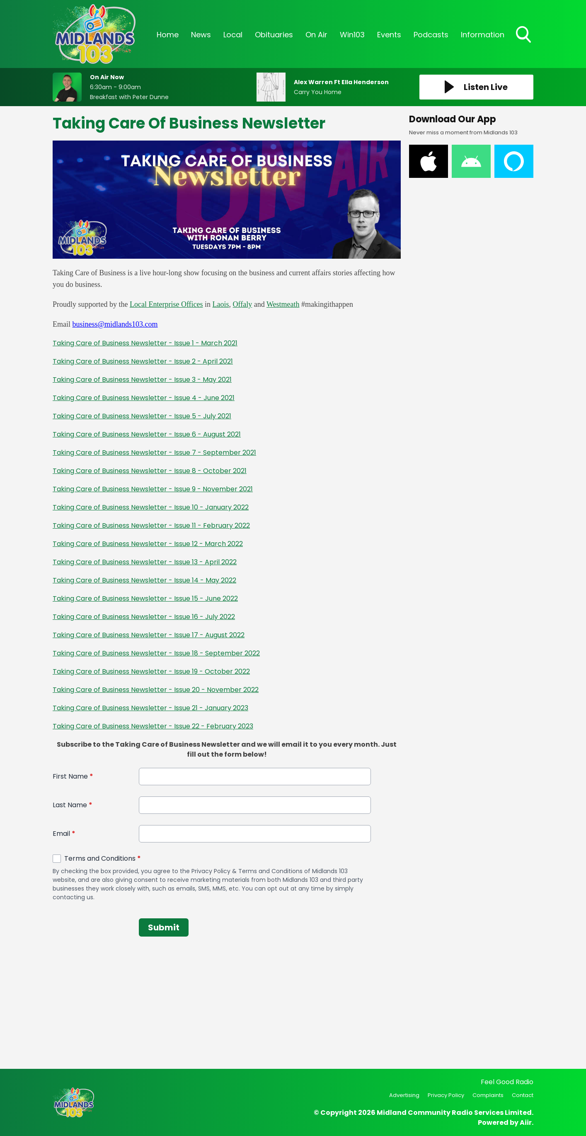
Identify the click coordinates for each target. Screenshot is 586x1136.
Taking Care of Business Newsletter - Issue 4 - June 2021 (144, 398)
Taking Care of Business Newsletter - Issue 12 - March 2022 (148, 544)
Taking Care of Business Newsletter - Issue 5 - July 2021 (142, 416)
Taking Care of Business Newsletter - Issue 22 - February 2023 (153, 726)
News (201, 34)
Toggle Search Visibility (524, 35)
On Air (316, 34)
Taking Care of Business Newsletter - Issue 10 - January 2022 (151, 507)
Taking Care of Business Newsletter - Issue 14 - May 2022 (144, 580)
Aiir (526, 1122)
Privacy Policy (446, 1095)
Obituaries (274, 34)
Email (64, 833)
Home (168, 34)
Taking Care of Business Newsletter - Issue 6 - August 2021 (147, 434)
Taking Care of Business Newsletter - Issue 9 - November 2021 (153, 489)
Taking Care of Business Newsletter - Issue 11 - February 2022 (151, 525)
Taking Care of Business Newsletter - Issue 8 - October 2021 (150, 471)
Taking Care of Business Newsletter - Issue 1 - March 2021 (145, 343)
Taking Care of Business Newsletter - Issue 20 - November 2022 (156, 689)
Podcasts (431, 34)
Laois (221, 304)
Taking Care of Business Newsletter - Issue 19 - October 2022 (151, 671)
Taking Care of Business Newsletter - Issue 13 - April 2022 (145, 562)
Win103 (352, 34)
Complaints (488, 1095)
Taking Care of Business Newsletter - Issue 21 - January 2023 (150, 708)
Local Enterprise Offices (166, 304)
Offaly (242, 304)
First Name (73, 776)
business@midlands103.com (115, 324)
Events (389, 34)
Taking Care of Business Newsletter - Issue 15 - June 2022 (145, 598)
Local (232, 34)
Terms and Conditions (102, 858)
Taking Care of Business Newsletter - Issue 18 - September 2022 (156, 653)
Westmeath (283, 304)
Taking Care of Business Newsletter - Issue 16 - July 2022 (144, 616)
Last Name (72, 805)
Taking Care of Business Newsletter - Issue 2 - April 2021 (143, 361)
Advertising (404, 1095)
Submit (163, 927)
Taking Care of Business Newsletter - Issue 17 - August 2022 (149, 635)
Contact (522, 1095)
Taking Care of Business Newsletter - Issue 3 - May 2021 (142, 379)
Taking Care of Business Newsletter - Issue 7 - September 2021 (154, 452)
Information (482, 34)
